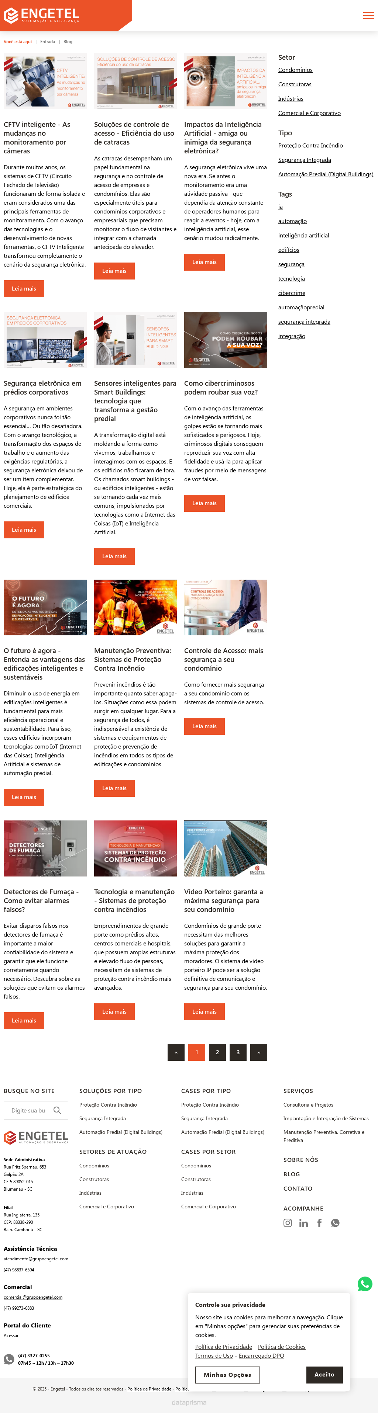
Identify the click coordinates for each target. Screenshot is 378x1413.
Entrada (47, 41)
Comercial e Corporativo (309, 113)
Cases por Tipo (206, 1090)
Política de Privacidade (149, 1389)
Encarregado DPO (261, 1355)
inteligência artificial (303, 235)
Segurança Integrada (304, 159)
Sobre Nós (301, 1159)
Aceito (325, 1374)
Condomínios (295, 69)
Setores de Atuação (113, 1151)
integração (291, 336)
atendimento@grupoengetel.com (36, 1258)
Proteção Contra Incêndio (310, 145)
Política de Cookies (282, 1346)
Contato (298, 1188)
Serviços (298, 1090)
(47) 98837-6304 (19, 1270)
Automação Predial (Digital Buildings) (326, 174)
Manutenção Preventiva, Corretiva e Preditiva (324, 1136)
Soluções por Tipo (110, 1090)
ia (280, 206)
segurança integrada (304, 321)
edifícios (288, 249)
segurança (291, 264)
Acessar (11, 1335)
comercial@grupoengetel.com (33, 1297)
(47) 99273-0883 (19, 1308)
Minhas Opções (227, 1375)
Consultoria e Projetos (308, 1105)
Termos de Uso (214, 1355)
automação (292, 221)
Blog (67, 41)
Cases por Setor (208, 1151)
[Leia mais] (45, 175)
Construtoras (295, 84)
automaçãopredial (301, 307)
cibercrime (291, 292)
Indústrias (290, 98)
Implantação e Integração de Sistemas (326, 1118)
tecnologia (291, 278)
